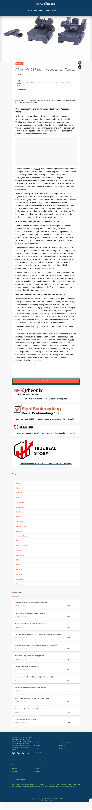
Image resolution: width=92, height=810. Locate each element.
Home (30, 10)
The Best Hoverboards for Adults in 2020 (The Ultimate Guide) (34, 677)
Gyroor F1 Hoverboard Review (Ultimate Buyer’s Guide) (31, 602)
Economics (20, 579)
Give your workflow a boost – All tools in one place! (46, 399)
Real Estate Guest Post (53, 784)
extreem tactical (28, 82)
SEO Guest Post (41, 784)
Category (19, 63)
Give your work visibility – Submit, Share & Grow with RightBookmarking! (46, 419)
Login (48, 10)
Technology (20, 502)
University (19, 569)
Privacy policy (62, 745)
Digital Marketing (22, 545)
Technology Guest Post (29, 784)
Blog (35, 10)
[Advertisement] (46, 151)
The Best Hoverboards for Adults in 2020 (27, 666)
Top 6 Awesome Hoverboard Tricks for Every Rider (30, 613)
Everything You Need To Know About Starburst (29, 709)
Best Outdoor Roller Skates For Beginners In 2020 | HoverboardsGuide (36, 645)
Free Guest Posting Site (38, 786)
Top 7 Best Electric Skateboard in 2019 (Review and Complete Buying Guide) (38, 634)
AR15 (56, 131)
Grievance (38, 748)
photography (20, 507)
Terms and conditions (64, 742)
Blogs (13, 765)
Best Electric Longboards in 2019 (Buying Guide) (29, 655)
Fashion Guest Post (66, 784)
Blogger (17, 606)
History (18, 483)
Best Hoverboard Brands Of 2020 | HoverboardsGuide (31, 624)
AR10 (47, 131)
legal (60, 748)
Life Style (19, 493)
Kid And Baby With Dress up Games (26, 719)
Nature (18, 497)
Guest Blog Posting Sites (51, 786)
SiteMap (38, 771)
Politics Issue (20, 512)
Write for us (38, 752)
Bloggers (41, 10)
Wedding (19, 550)
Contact (38, 745)
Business (19, 531)
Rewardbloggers (40, 799)
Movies (18, 517)
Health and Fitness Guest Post (67, 786)
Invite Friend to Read (46, 381)
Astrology (19, 521)
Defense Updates (22, 526)
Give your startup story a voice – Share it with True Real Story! (46, 464)
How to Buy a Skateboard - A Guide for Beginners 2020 (32, 698)
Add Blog (14, 771)
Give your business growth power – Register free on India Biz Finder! (46, 433)
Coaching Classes (22, 536)
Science (19, 584)
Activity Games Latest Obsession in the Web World (30, 687)
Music (18, 560)
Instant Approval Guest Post (23, 786)
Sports (18, 488)
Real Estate (20, 555)
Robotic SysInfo (48, 800)
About (37, 742)
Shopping (19, 574)
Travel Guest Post (17, 784)
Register (54, 10)
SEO (17, 541)
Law (17, 565)
